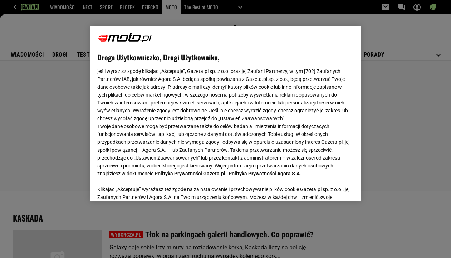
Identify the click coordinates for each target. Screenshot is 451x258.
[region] (225, 113)
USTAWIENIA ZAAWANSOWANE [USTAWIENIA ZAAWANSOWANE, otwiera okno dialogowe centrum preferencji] (144, 187)
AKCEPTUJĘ (329, 187)
